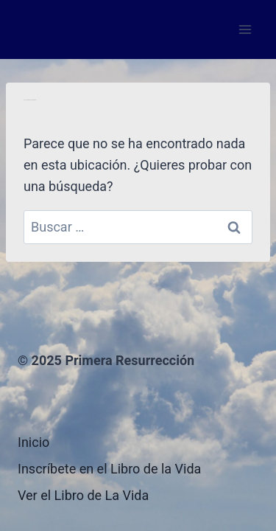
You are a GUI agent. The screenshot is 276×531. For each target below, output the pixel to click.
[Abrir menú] (244, 29)
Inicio (33, 442)
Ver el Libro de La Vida (83, 495)
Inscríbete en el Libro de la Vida (109, 468)
